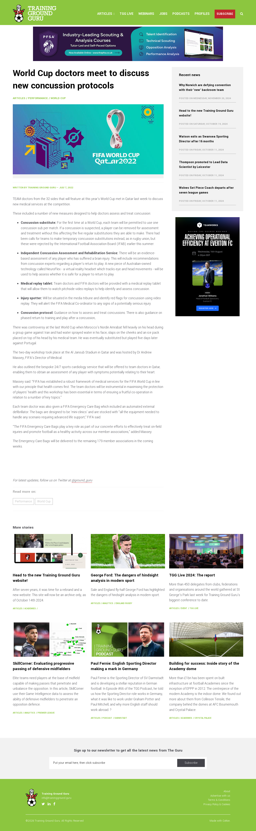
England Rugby (124, 603)
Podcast (107, 718)
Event (184, 608)
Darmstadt (121, 718)
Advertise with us (220, 796)
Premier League (46, 712)
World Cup (58, 98)
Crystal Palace (203, 718)
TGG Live (126, 13)
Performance (38, 98)
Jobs (163, 13)
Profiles (202, 13)
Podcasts (181, 13)
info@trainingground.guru (56, 798)
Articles (104, 13)
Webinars (146, 13)
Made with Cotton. (220, 821)
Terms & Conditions (219, 800)
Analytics (107, 603)
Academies (30, 608)
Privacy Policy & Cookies (216, 804)
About (227, 791)
